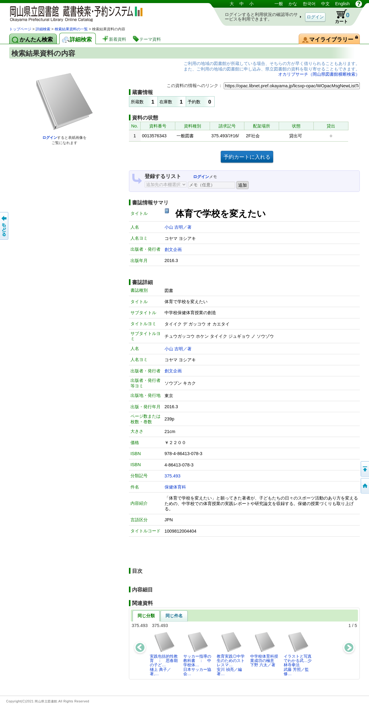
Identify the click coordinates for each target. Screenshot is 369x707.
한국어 (309, 3)
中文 (325, 3)
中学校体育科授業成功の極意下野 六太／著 (264, 649)
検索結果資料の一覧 (71, 29)
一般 (278, 3)
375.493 (173, 475)
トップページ (20, 29)
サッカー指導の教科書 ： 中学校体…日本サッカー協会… (197, 653)
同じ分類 (146, 615)
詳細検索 (43, 29)
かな (293, 3)
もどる (4, 226)
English (342, 3)
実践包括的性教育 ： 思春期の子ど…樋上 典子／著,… (164, 653)
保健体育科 (175, 487)
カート (339, 16)
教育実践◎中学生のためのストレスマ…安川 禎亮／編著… (231, 653)
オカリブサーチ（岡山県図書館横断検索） (319, 74)
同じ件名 (174, 615)
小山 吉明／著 (178, 227)
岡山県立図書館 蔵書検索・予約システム (73, 13)
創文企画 (173, 249)
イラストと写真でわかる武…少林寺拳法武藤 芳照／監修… (298, 653)
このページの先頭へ (364, 469)
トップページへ (364, 485)
